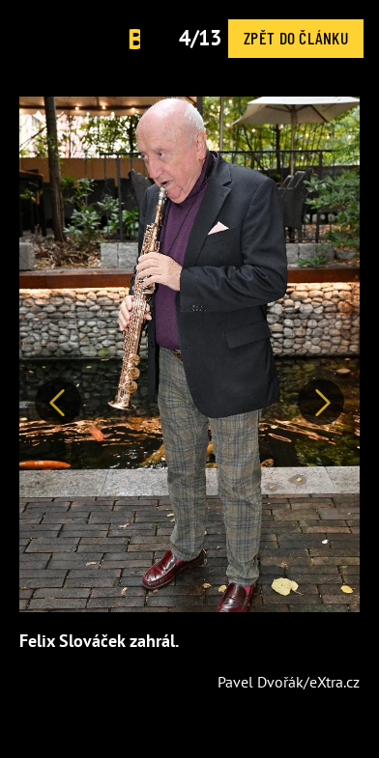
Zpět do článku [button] (296, 37)
